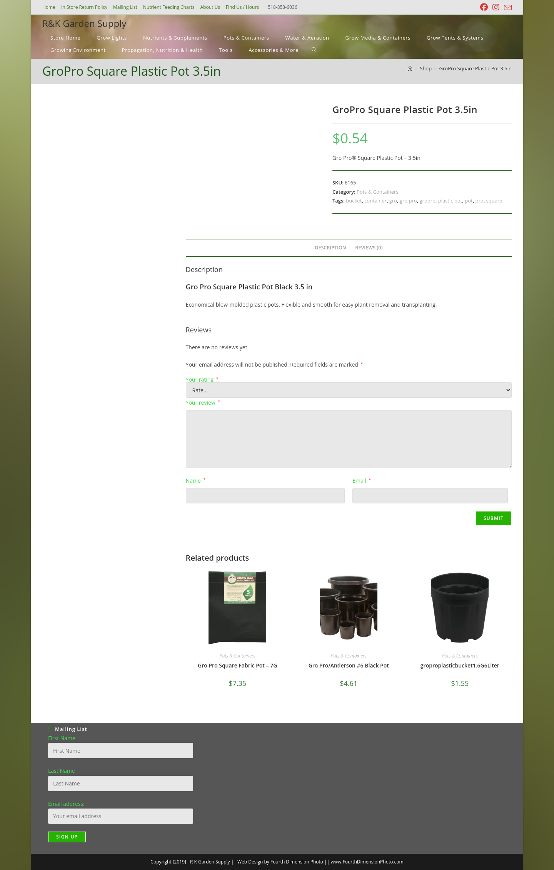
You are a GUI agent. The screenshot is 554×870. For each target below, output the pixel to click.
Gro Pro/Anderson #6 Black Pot (349, 665)
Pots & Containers (378, 191)
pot (468, 200)
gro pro (408, 200)
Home (48, 7)
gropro (428, 200)
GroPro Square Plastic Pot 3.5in (475, 68)
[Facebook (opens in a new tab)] (484, 7)
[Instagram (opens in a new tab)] (496, 7)
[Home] (409, 68)
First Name (61, 738)
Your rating (202, 379)
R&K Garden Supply (84, 23)
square (494, 200)
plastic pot (450, 200)
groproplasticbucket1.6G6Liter (460, 665)
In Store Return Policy (84, 7)
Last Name (61, 770)
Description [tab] (330, 247)
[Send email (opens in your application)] (507, 7)
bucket (354, 200)
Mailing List (125, 7)
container (375, 200)
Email (361, 480)
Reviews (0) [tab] (368, 247)
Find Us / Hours (242, 7)
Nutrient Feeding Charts (169, 7)
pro (480, 200)
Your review (203, 402)
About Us (210, 7)
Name (195, 480)
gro (393, 200)
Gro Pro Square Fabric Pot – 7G (237, 665)
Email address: (66, 803)
